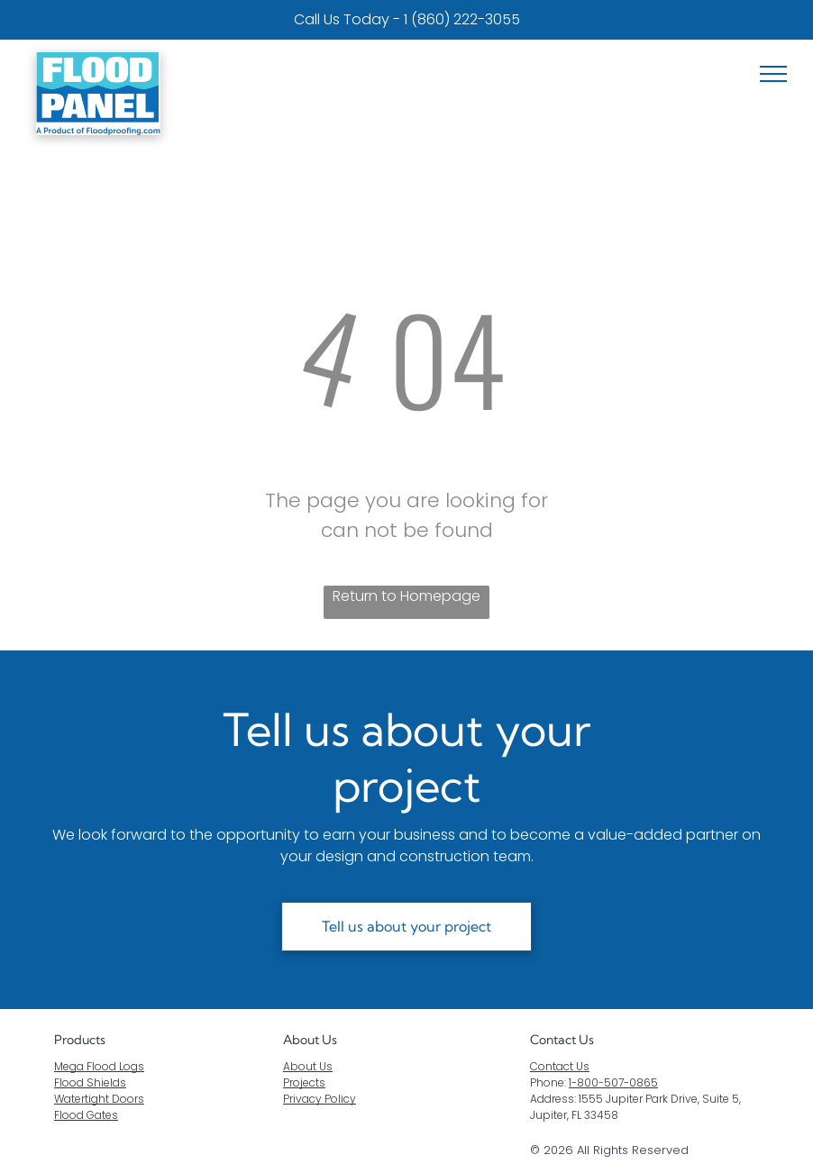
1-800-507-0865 (613, 1082)
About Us (310, 1040)
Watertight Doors (99, 1098)
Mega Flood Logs (99, 1066)
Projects (304, 1082)
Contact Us (559, 1066)
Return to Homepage (406, 596)
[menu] (773, 73)
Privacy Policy (319, 1098)
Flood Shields (90, 1082)
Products (79, 1040)
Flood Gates (86, 1115)
